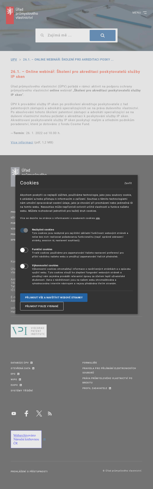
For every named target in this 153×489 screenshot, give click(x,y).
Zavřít (128, 182)
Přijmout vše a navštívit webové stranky (54, 297)
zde (98, 217)
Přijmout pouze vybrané (42, 306)
